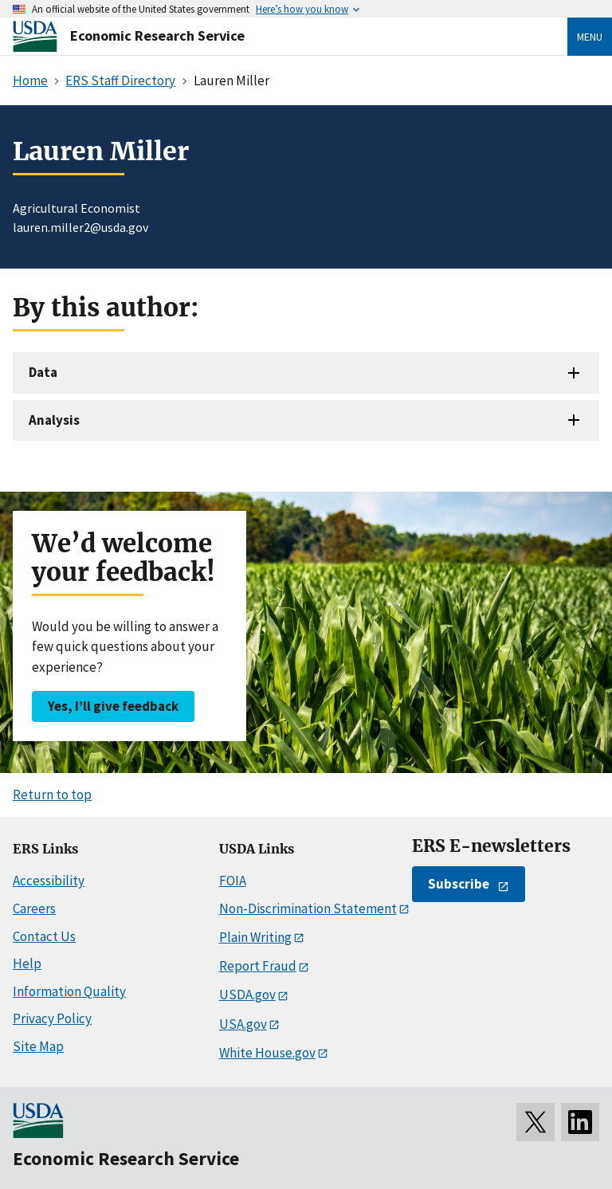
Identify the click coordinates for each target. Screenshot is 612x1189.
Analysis (54, 420)
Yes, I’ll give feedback (113, 706)
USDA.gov (247, 994)
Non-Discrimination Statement (308, 908)
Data (43, 372)
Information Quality (69, 991)
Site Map (38, 1046)
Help (27, 963)
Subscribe (458, 884)
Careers (34, 908)
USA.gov (243, 1024)
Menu (589, 36)
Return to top (52, 794)
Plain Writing (255, 937)
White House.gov (267, 1052)
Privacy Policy (52, 1018)
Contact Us (44, 936)
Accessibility (48, 880)
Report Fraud (257, 966)
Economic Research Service (157, 35)
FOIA (232, 880)
